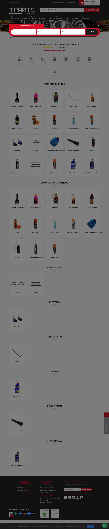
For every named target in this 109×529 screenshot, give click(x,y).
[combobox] (23, 32)
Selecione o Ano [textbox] (66, 32)
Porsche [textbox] (14, 32)
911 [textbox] (38, 32)
